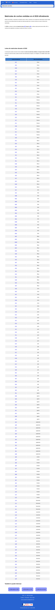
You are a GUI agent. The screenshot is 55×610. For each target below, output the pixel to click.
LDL (16, 567)
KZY (16, 427)
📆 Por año (8, 2)
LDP (16, 575)
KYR (16, 346)
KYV (16, 355)
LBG (16, 439)
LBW (16, 474)
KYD (16, 317)
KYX (16, 361)
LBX (16, 477)
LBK (16, 448)
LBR (16, 462)
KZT (16, 410)
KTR (16, 114)
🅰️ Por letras (15, 2)
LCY (16, 538)
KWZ (16, 250)
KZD (16, 375)
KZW (16, 416)
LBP (16, 459)
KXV (16, 297)
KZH (16, 384)
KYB (16, 311)
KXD (16, 259)
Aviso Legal (32, 597)
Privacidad (27, 597)
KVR (16, 172)
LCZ (16, 541)
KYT (16, 352)
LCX (16, 535)
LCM (16, 512)
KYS (16, 349)
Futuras (35, 2)
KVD (16, 143)
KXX (16, 303)
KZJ (16, 387)
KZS (16, 407)
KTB (16, 79)
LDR (30, 26)
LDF (16, 552)
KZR (16, 404)
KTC (16, 82)
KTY (16, 131)
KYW (16, 358)
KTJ (16, 97)
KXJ (16, 271)
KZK (16, 390)
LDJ (16, 561)
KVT (16, 178)
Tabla (30, 2)
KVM (16, 163)
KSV (16, 65)
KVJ (16, 155)
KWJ (16, 213)
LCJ (16, 503)
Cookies (22, 597)
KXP (16, 285)
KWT (16, 236)
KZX (16, 419)
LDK (16, 564)
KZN (16, 398)
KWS (16, 233)
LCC (16, 488)
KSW (16, 68)
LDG (16, 555)
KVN (16, 166)
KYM (16, 337)
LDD (16, 549)
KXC (16, 256)
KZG (16, 381)
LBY (16, 480)
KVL (16, 160)
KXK (16, 274)
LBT (16, 468)
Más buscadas (30, 595)
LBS (16, 465)
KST (25, 26)
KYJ (16, 329)
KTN (16, 108)
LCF (16, 494)
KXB (16, 253)
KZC (16, 372)
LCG (16, 497)
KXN (16, 282)
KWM (16, 221)
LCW (16, 532)
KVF (16, 146)
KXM (16, 279)
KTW (16, 126)
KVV (16, 181)
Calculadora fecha (23, 2)
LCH (16, 500)
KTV (16, 123)
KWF (16, 204)
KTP (16, 111)
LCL (16, 509)
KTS (16, 117)
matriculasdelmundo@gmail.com (27, 599)
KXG (16, 265)
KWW (16, 242)
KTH (16, 94)
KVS (16, 175)
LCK (16, 506)
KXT (16, 294)
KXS (16, 291)
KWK (16, 216)
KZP (16, 401)
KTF (16, 88)
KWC (16, 198)
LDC (16, 546)
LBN (16, 456)
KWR (16, 230)
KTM (16, 105)
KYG (16, 323)
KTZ (16, 134)
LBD (16, 433)
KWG (16, 207)
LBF (16, 436)
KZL (16, 393)
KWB (16, 195)
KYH (16, 326)
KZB (16, 369)
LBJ (16, 445)
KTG (16, 91)
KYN (16, 340)
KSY (16, 73)
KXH (16, 268)
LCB (16, 485)
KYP (16, 343)
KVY (16, 189)
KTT (16, 120)
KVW (16, 184)
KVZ (16, 192)
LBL (16, 451)
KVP (16, 169)
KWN (16, 224)
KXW (16, 300)
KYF (16, 320)
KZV (16, 413)
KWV (16, 239)
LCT (16, 526)
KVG (16, 149)
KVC (16, 140)
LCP (16, 517)
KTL (16, 102)
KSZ (16, 76)
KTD (16, 85)
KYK (16, 332)
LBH (16, 442)
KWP (16, 227)
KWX (16, 245)
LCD (16, 491)
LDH (16, 558)
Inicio (3, 2)
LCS (16, 523)
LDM (16, 570)
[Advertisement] (27, 38)
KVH (16, 152)
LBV (16, 471)
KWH (16, 210)
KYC (16, 314)
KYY (16, 364)
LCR (16, 520)
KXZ (16, 308)
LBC (16, 430)
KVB (16, 137)
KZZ (16, 422)
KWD (16, 201)
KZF (16, 378)
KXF (16, 262)
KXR (16, 288)
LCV (16, 529)
